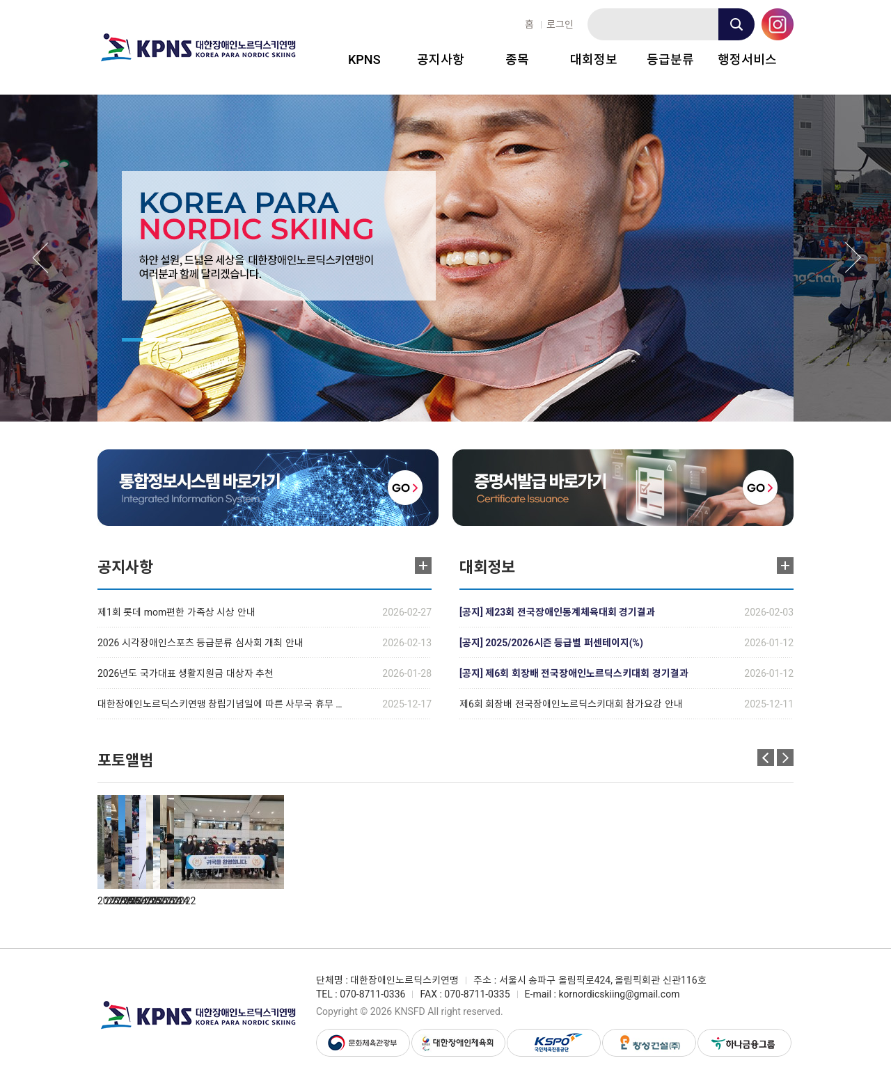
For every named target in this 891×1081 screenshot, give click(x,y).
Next (853, 257)
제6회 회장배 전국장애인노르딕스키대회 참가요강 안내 (571, 704)
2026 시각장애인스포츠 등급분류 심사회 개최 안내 (200, 642)
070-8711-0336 (372, 994)
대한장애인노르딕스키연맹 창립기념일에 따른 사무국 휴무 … (219, 704)
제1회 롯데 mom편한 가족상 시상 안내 (176, 612)
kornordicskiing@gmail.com (618, 994)
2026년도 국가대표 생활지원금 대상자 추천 (185, 673)
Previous (40, 257)
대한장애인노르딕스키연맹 (198, 47)
